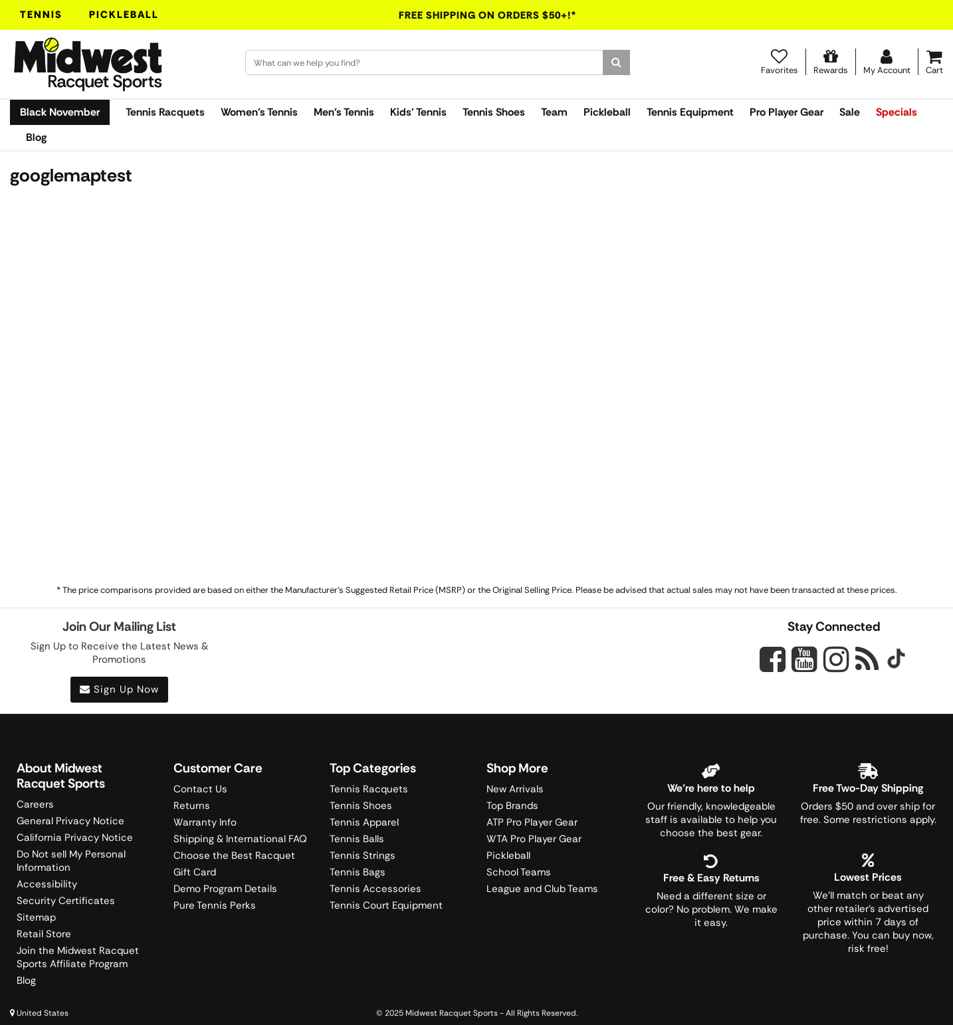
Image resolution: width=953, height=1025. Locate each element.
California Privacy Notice (75, 837)
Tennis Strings (362, 855)
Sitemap (36, 917)
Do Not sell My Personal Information (71, 861)
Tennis (41, 14)
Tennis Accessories (375, 888)
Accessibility (47, 884)
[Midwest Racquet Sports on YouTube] (804, 659)
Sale (849, 112)
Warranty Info (205, 822)
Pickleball (124, 14)
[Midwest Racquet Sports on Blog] (867, 659)
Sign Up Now (119, 689)
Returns (191, 805)
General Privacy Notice (70, 821)
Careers (35, 804)
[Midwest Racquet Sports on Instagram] (836, 659)
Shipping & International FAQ (240, 839)
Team (554, 112)
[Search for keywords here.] (424, 62)
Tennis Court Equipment (386, 905)
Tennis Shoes (494, 112)
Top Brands (512, 805)
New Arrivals (515, 789)
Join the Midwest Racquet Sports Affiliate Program (78, 957)
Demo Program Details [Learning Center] (225, 888)
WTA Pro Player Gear (534, 839)
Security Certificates (66, 900)
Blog (36, 137)
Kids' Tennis (418, 112)
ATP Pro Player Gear (532, 822)
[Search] (616, 62)
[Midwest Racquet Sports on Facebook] (773, 666)
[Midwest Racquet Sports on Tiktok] (896, 660)
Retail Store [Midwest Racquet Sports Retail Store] (44, 934)
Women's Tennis (259, 112)
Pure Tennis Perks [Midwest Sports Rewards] (214, 905)
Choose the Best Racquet (234, 855)
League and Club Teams (542, 888)
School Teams (518, 872)
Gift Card (194, 872)
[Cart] (934, 62)
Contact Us (200, 789)
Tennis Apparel (364, 822)
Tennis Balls (357, 839)
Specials (896, 112)
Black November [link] (60, 112)
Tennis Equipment (690, 112)
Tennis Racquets (165, 112)
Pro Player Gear (786, 112)
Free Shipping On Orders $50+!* (488, 15)
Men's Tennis (344, 112)
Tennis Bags (357, 872)
